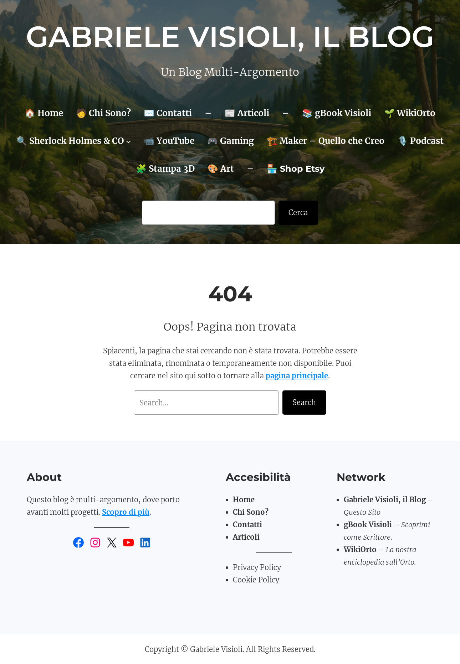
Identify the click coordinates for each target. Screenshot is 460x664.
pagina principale (297, 375)
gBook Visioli (368, 524)
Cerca (298, 212)
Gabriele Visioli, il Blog (230, 37)
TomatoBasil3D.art (377, 574)
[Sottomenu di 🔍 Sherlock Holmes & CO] (128, 141)
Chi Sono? (251, 512)
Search (304, 402)
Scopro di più (125, 512)
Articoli (246, 537)
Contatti (247, 524)
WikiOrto (360, 549)
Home (244, 499)
